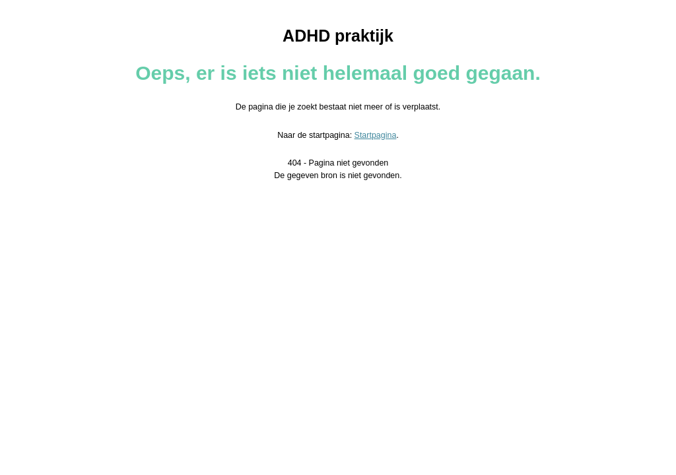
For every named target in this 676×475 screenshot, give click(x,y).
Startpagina (376, 135)
